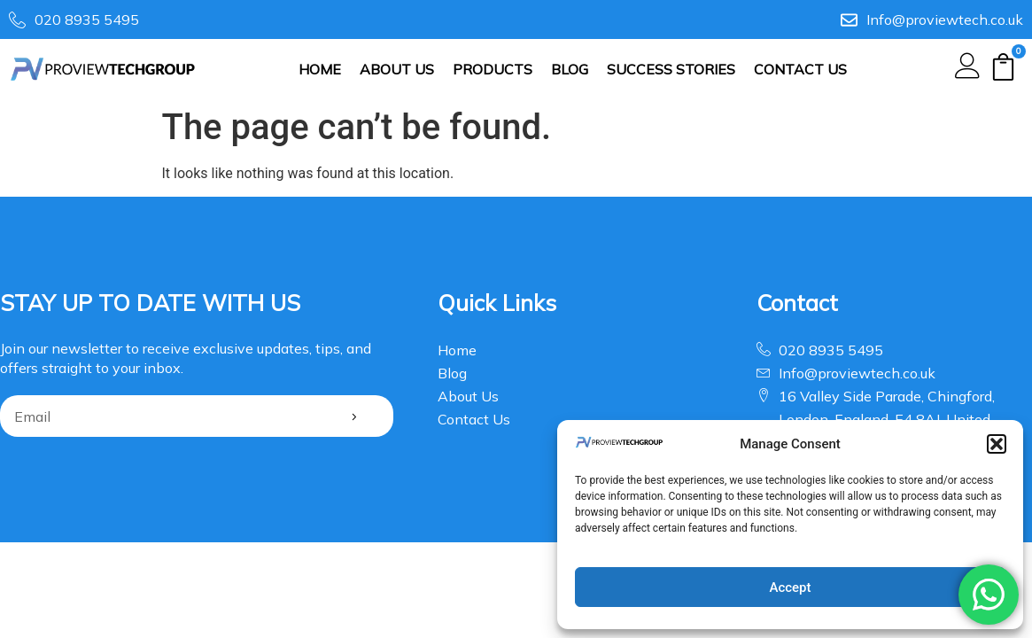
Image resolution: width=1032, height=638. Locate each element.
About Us (397, 69)
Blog (569, 69)
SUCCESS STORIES (671, 69)
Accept (790, 587)
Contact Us (800, 69)
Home (320, 69)
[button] (996, 444)
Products (492, 69)
